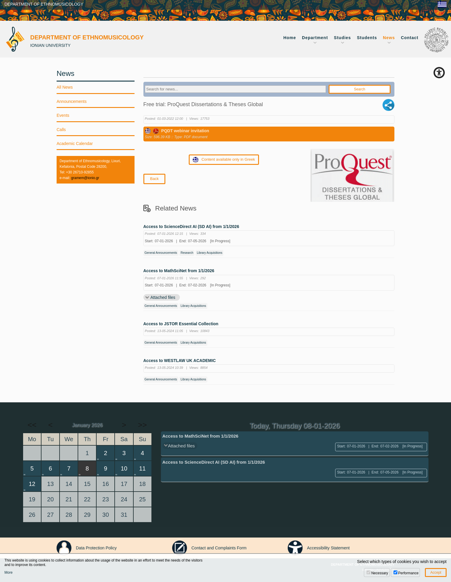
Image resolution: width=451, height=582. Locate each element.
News (389, 37)
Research (186, 252)
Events (63, 115)
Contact (409, 37)
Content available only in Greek (224, 160)
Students (367, 37)
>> (142, 424)
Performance (408, 573)
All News (65, 87)
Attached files (163, 297)
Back (154, 178)
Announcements (72, 101)
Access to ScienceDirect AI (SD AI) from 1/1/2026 (191, 226)
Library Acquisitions (209, 252)
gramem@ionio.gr (85, 178)
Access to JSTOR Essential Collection (180, 324)
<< (32, 424)
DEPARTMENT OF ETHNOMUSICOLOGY (43, 4)
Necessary (379, 573)
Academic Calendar (75, 143)
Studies (342, 37)
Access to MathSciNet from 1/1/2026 (179, 271)
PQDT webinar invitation (177, 130)
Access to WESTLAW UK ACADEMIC (179, 360)
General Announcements (161, 252)
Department (315, 37)
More (8, 572)
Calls (61, 129)
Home (289, 37)
